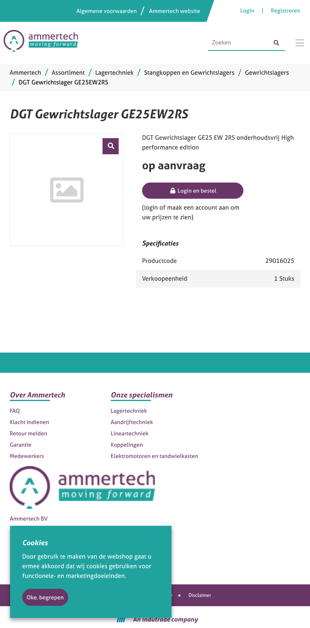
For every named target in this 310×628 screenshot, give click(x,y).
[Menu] (299, 43)
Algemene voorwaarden (106, 11)
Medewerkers (27, 456)
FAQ (15, 410)
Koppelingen (127, 444)
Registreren (285, 10)
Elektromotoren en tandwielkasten (154, 456)
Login (248, 10)
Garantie (20, 444)
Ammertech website (174, 11)
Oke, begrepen (45, 597)
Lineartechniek (130, 433)
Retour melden (28, 433)
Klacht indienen (29, 422)
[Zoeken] (276, 43)
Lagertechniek (129, 410)
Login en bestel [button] (192, 190)
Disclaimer (200, 595)
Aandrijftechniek (132, 422)
